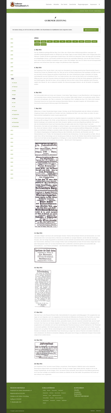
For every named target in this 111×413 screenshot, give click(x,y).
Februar (43, 41)
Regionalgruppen (83, 4)
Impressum (93, 4)
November (37, 44)
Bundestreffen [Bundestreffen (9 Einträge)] (54, 390)
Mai (62, 41)
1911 (12, 78)
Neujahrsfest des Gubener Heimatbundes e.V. (21, 390)
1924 (11, 178)
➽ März (14, 90)
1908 (11, 66)
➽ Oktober (15, 118)
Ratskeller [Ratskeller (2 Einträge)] (52, 397)
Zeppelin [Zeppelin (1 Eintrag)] (44, 402)
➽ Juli (13, 106)
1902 (11, 43)
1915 (11, 142)
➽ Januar (14, 82)
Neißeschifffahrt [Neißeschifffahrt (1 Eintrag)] (46, 397)
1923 (11, 174)
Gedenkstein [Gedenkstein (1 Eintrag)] (60, 390)
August (81, 41)
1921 (11, 166)
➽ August (14, 110)
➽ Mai (13, 98)
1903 (11, 47)
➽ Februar (14, 86)
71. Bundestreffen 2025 (15, 402)
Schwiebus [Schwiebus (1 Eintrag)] (58, 400)
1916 (11, 146)
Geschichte (72, 4)
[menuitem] (99, 4)
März (50, 41)
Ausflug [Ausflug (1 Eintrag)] (44, 390)
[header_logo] (19, 4)
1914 (11, 138)
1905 (11, 54)
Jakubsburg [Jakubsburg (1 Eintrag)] (45, 395)
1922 (11, 170)
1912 (11, 130)
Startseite (49, 4)
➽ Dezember (15, 126)
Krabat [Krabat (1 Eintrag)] (50, 395)
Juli (75, 41)
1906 (11, 58)
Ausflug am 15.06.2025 (15, 399)
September (88, 41)
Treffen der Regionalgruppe (81, 396)
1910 (11, 74)
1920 (11, 162)
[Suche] (99, 4)
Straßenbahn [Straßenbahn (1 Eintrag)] (64, 400)
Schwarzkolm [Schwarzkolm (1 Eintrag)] (52, 400)
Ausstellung (77, 392)
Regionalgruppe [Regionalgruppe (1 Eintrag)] (46, 400)
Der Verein (64, 4)
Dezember (43, 44)
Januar (37, 41)
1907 (11, 62)
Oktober (94, 41)
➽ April (14, 94)
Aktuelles (56, 4)
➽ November (15, 122)
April (56, 41)
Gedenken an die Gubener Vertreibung (19, 396)
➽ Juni (13, 102)
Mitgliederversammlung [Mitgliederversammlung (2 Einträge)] (56, 395)
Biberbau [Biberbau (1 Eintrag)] (48, 390)
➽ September (15, 114)
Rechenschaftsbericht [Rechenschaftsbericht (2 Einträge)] (59, 397)
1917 (11, 150)
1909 (11, 70)
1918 (11, 154)
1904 (11, 51)
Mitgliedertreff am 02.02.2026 (17, 393)
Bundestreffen (78, 394)
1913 (11, 134)
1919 (11, 158)
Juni (69, 41)
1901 (11, 39)
